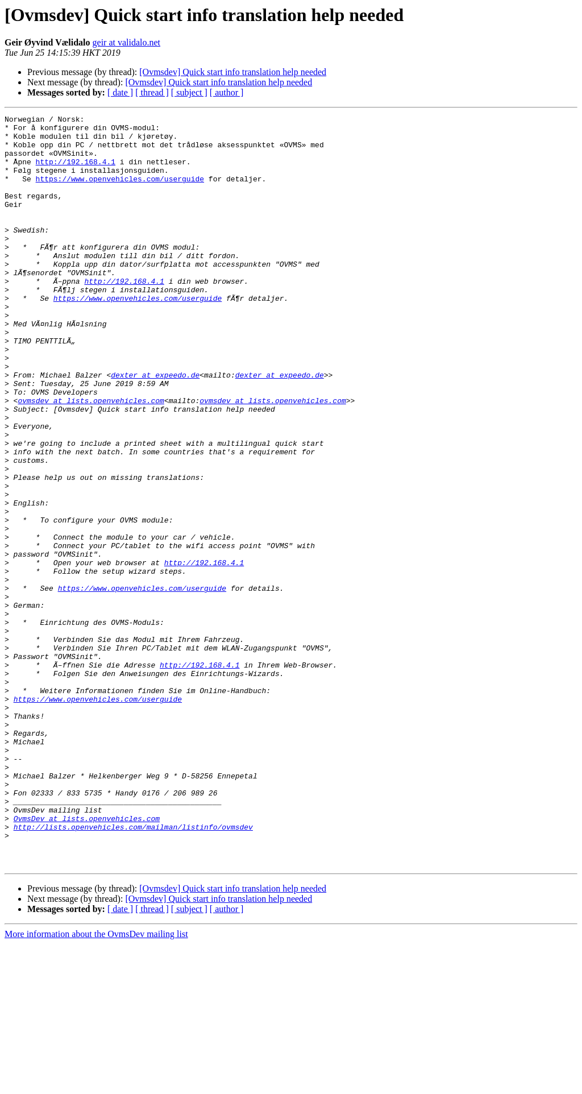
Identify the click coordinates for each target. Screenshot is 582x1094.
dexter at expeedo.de (155, 427)
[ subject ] (189, 92)
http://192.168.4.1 (75, 172)
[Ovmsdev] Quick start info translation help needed (232, 72)
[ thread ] (152, 92)
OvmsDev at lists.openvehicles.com (87, 960)
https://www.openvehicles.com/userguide (120, 192)
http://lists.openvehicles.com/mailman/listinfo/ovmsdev (133, 970)
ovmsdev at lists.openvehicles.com (91, 458)
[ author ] (227, 92)
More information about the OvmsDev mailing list (96, 1084)
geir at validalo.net (127, 42)
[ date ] (120, 92)
